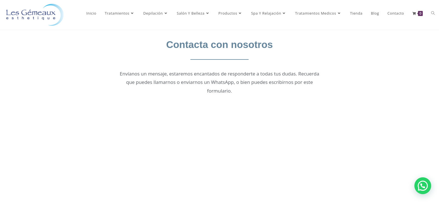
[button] (422, 185)
